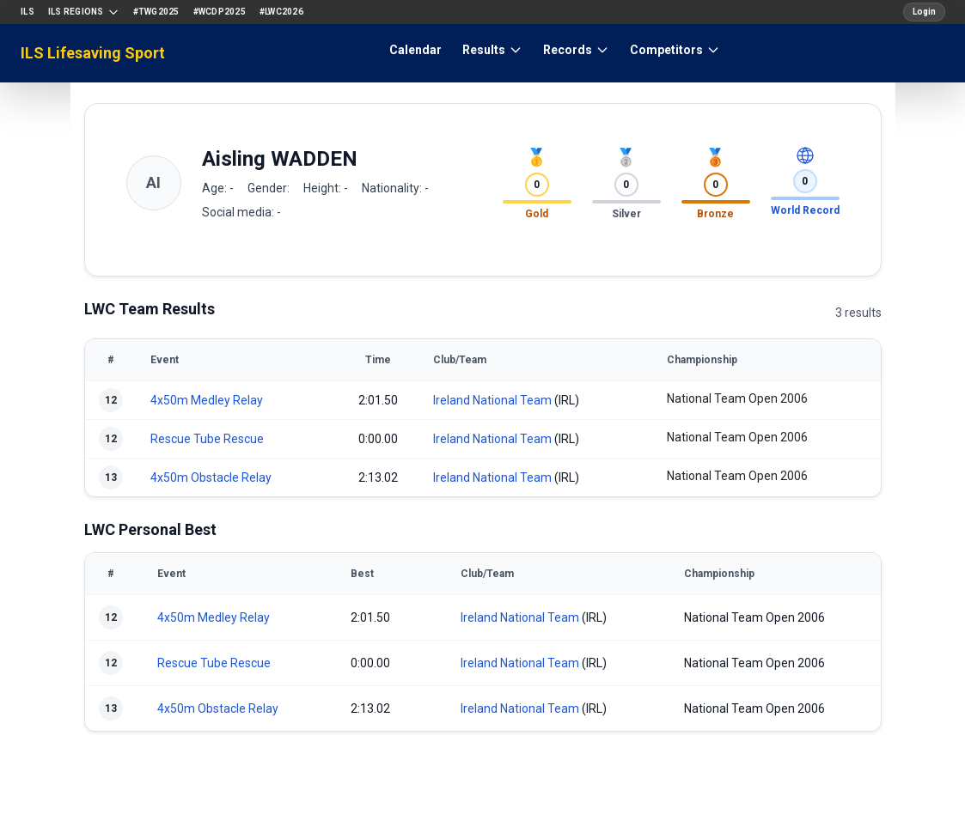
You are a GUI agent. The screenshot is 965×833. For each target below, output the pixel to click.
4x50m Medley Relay (206, 400)
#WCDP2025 (219, 11)
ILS (27, 11)
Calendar (415, 50)
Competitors (675, 50)
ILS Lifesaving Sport (93, 53)
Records (576, 50)
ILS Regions (83, 12)
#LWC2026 (281, 11)
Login (924, 11)
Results (492, 50)
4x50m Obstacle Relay (211, 477)
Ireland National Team (492, 400)
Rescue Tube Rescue (207, 439)
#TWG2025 (156, 11)
